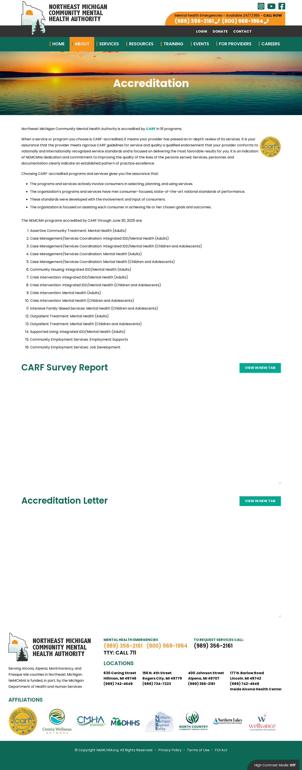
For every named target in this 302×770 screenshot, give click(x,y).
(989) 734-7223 (156, 683)
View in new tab (260, 367)
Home (58, 44)
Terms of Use (198, 750)
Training (173, 44)
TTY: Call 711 (120, 652)
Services (109, 44)
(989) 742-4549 (118, 683)
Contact (242, 31)
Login (201, 31)
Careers (270, 44)
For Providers (235, 44)
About (82, 44)
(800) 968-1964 (242, 21)
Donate (220, 31)
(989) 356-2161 (194, 21)
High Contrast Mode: (275, 765)
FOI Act (221, 750)
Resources (141, 44)
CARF (151, 128)
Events (201, 44)
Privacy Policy (170, 750)
